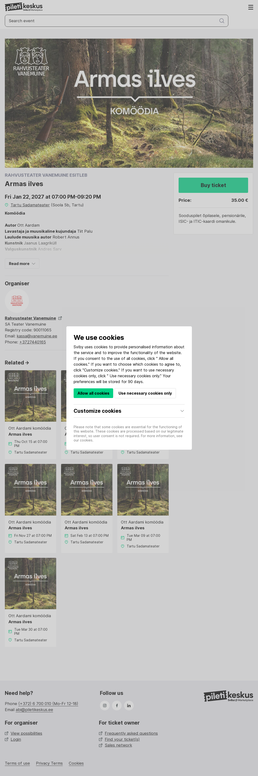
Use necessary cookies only (145, 393)
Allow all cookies (93, 393)
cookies (101, 346)
